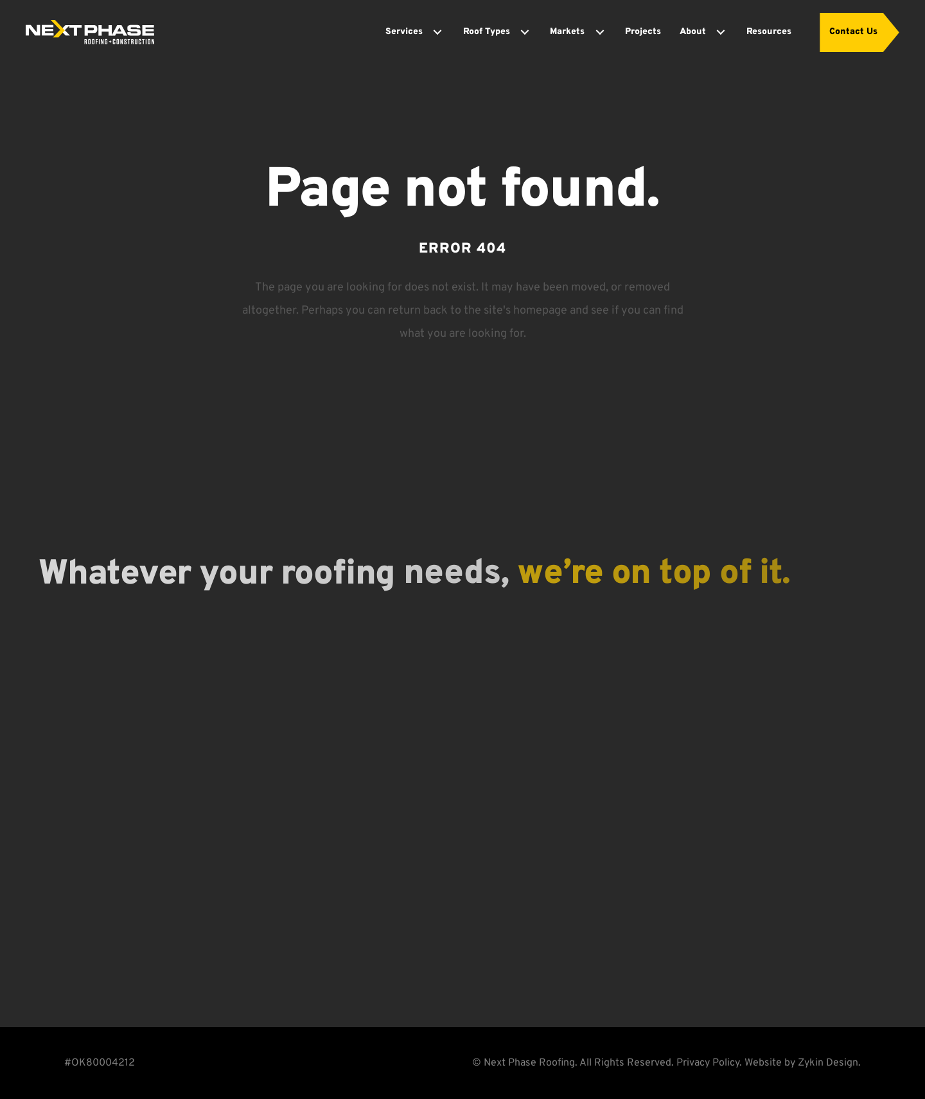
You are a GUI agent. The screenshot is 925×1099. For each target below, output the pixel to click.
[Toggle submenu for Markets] (600, 32)
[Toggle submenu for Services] (437, 32)
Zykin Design (828, 1063)
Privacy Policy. (709, 1063)
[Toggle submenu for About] (721, 32)
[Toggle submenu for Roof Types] (525, 32)
